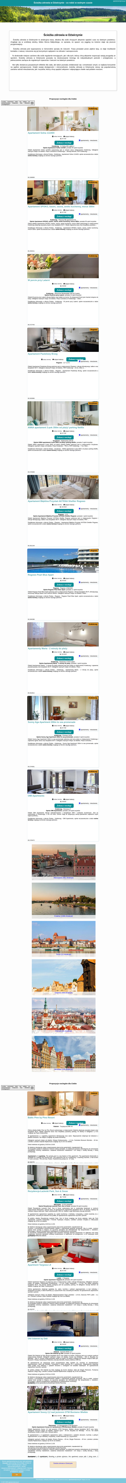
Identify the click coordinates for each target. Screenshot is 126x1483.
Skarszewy (93, 1388)
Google (5, 1463)
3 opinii (84, 454)
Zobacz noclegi (64, 154)
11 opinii (74, 601)
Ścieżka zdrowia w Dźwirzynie (63, 1463)
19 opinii (85, 1439)
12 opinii (73, 307)
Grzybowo (93, 403)
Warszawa (93, 1167)
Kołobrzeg (93, 109)
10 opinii (72, 1365)
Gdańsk (94, 1093)
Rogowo (94, 330)
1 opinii (84, 528)
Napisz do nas (86, 1479)
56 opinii (87, 233)
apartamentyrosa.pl (119, 1)
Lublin (94, 1241)
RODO (21, 1471)
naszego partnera (55, 167)
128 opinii (71, 822)
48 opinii (74, 159)
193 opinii (73, 1291)
